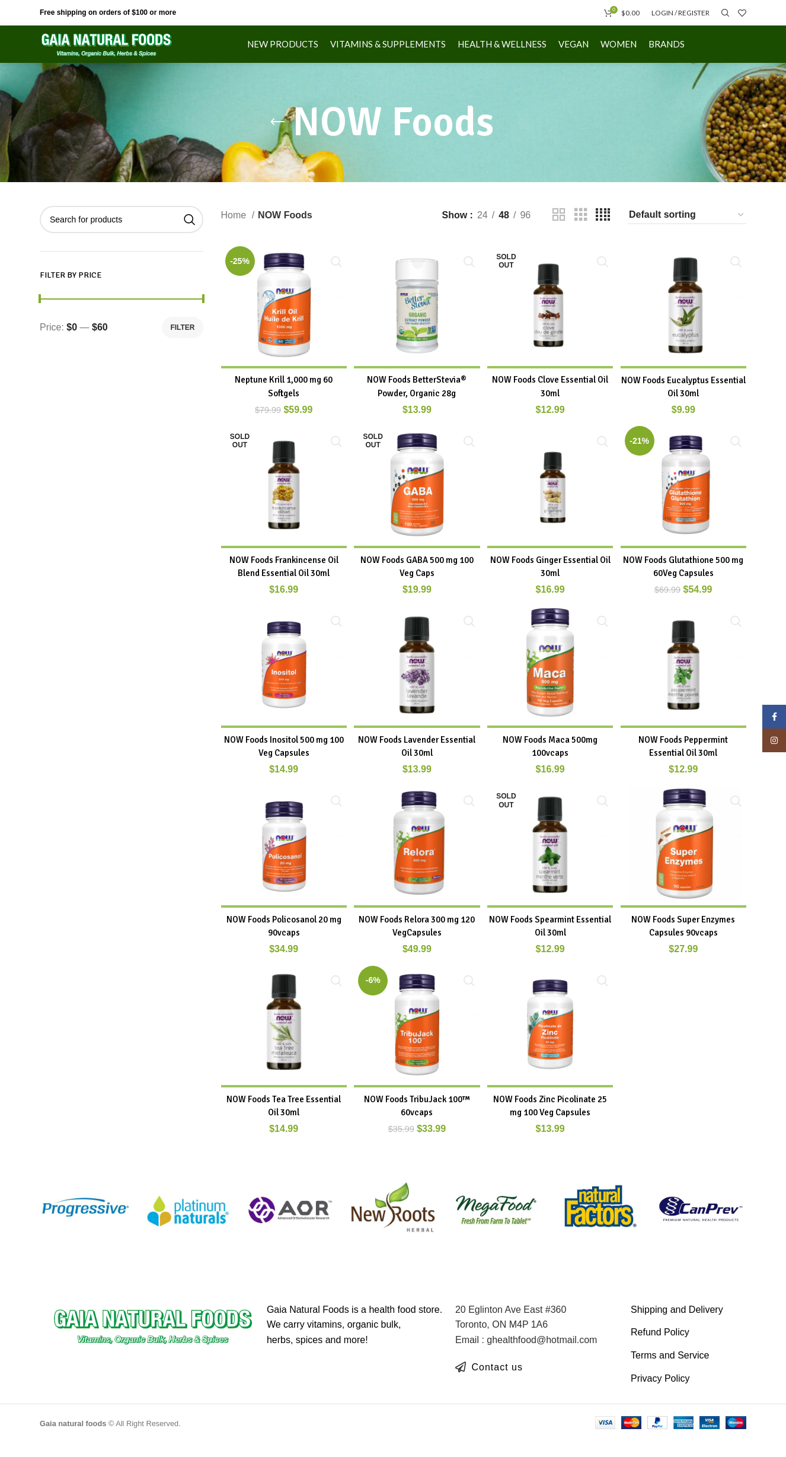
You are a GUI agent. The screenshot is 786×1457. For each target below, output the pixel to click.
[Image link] (153, 1340)
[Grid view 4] (603, 229)
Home (235, 229)
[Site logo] (129, 52)
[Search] (723, 15)
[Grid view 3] (580, 229)
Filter (182, 342)
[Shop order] (687, 230)
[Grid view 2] (558, 229)
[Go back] (277, 137)
